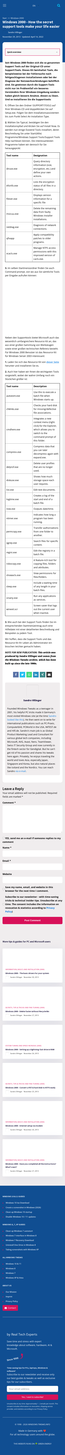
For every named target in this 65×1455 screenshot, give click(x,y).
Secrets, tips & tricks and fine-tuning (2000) (25, 1007)
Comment (9, 802)
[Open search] (58, 5)
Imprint (9, 1296)
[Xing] (42, 674)
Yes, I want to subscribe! (32, 1397)
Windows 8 (10, 1268)
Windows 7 (10, 1273)
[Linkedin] (36, 674)
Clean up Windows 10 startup (19, 1212)
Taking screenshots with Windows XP (22, 1249)
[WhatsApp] (29, 674)
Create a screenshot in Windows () (23, 1207)
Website (7, 874)
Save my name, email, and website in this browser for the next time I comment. (29, 889)
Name (7, 847)
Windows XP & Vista (14, 1277)
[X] (22, 674)
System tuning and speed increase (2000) (23, 1046)
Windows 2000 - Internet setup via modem (24, 1125)
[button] (10, 1308)
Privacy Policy (12, 1301)
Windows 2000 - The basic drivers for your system (27, 973)
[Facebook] (16, 674)
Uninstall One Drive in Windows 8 (21, 1245)
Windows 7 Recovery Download (20, 1240)
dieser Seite (52, 361)
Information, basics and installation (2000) (25, 969)
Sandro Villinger (15, 32)
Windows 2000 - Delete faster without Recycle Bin (27, 1011)
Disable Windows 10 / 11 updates (21, 1216)
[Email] (49, 674)
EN (34, 5)
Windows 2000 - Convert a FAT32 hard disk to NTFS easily (30, 1087)
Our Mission (11, 1292)
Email (7, 860)
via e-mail (20, 771)
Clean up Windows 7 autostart (19, 1231)
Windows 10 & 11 (13, 1263)
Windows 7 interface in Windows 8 (21, 1235)
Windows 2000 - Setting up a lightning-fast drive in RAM (29, 1049)
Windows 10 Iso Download (17, 1202)
